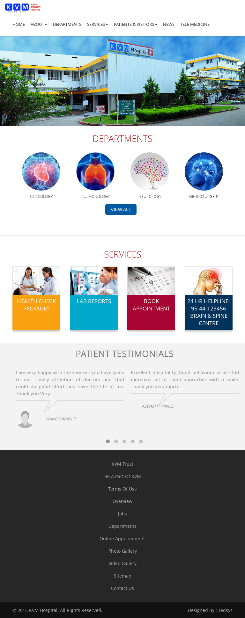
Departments (67, 24)
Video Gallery (122, 563)
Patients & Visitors (135, 24)
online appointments (122, 538)
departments (122, 526)
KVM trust (122, 464)
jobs (122, 514)
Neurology (149, 196)
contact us (122, 588)
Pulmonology (95, 196)
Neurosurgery (204, 196)
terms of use (122, 489)
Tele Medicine (195, 24)
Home (18, 24)
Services (97, 24)
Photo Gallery (122, 551)
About (39, 24)
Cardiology (41, 196)
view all (121, 209)
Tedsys (210, 610)
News (168, 24)
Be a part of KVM (122, 476)
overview (122, 501)
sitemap (122, 576)
